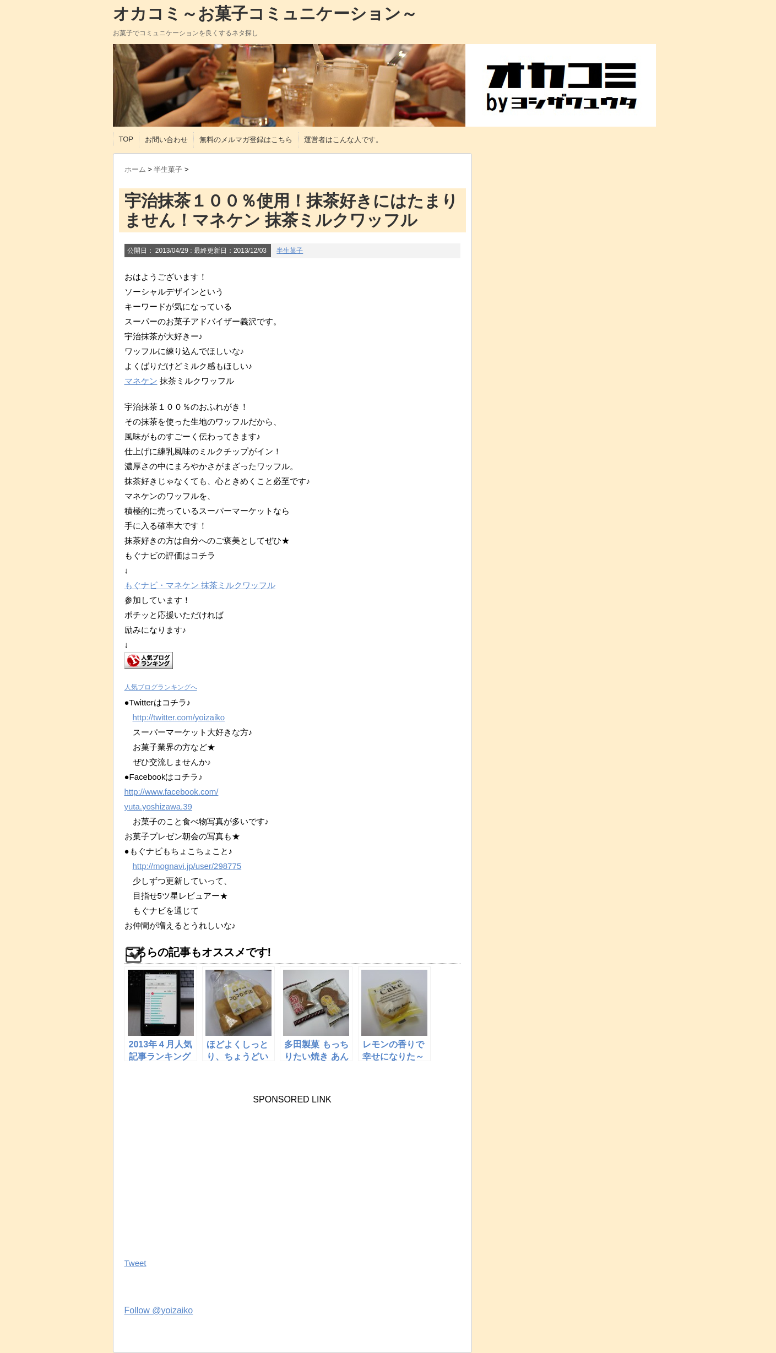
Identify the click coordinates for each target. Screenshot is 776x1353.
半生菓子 (289, 250)
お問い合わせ (166, 139)
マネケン (141, 380)
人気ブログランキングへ (160, 687)
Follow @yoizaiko (158, 1310)
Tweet (135, 1263)
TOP (126, 139)
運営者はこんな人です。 (343, 139)
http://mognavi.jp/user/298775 (187, 866)
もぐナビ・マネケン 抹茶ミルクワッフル (199, 585)
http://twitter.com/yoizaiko (179, 717)
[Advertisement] (207, 1173)
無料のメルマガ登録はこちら (245, 139)
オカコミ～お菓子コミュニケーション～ (265, 13)
